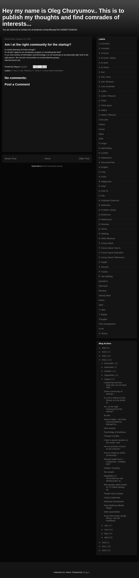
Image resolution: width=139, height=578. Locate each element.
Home (48, 158)
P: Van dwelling (106, 276)
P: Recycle (103, 267)
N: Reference (105, 215)
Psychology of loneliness (115, 432)
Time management (107, 324)
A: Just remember (107, 86)
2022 (104, 356)
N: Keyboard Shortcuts (109, 200)
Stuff (101, 305)
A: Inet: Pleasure (24, 71)
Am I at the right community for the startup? (113, 409)
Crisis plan (103, 119)
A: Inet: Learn (105, 77)
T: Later (102, 310)
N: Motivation (105, 205)
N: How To (103, 191)
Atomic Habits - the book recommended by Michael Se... (115, 421)
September (109, 375)
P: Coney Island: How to (109, 248)
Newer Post (10, 158)
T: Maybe (103, 314)
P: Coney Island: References (112, 257)
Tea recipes (109, 472)
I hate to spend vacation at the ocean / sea (116, 441)
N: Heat (102, 186)
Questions (103, 281)
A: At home (104, 53)
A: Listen (103, 91)
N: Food (102, 177)
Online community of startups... (113, 392)
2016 (104, 550)
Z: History (103, 333)
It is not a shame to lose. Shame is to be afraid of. (115, 400)
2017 (104, 546)
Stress (102, 300)
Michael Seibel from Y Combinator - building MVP (114, 461)
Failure (102, 124)
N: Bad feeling (105, 148)
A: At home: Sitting (107, 58)
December (109, 363)
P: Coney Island (106, 243)
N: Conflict (103, 153)
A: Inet (14, 71)
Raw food (103, 286)
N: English (103, 167)
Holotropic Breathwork (114, 501)
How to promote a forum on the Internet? (115, 447)
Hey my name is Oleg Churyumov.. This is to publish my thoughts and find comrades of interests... (63, 17)
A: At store (103, 63)
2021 (104, 360)
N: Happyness (105, 181)
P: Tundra (103, 272)
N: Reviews (104, 224)
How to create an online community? (114, 454)
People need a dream (113, 493)
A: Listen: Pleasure (107, 96)
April (106, 537)
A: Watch (103, 110)
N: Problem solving (107, 210)
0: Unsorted (104, 48)
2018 (104, 542)
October (108, 371)
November (109, 367)
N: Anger (103, 143)
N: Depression (105, 158)
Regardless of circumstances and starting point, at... (113, 478)
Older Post (84, 158)
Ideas (101, 134)
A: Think (35, 71)
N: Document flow (107, 162)
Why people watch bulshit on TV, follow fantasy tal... (115, 487)
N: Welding (104, 234)
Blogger (86, 572)
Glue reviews (110, 428)
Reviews (102, 291)
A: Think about (105, 105)
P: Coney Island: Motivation (51, 71)
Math (101, 138)
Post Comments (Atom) (53, 166)
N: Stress (103, 229)
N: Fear (102, 172)
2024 (104, 348)
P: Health (103, 262)
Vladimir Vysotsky (112, 468)
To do (101, 329)
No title (107, 415)
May (106, 533)
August (107, 379)
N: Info (102, 196)
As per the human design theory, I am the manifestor (115, 518)
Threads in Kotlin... (112, 436)
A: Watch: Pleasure (107, 115)
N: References (105, 219)
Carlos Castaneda (112, 497)
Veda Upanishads (112, 512)
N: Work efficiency (107, 238)
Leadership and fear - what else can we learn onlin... (115, 385)
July (106, 525)
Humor (102, 129)
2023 (104, 352)
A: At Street (104, 67)
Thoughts (103, 319)
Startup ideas (105, 295)
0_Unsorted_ (104, 43)
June (106, 529)
